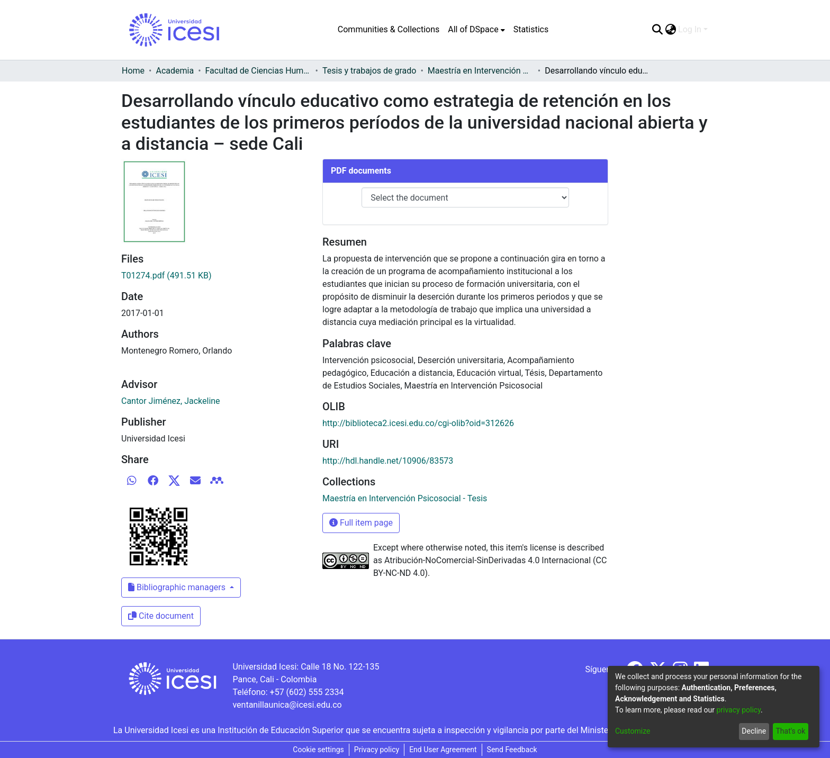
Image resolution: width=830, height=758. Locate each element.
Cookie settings (318, 749)
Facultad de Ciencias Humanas (258, 71)
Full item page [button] (361, 523)
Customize (632, 731)
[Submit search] (657, 29)
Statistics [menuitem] (531, 29)
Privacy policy (376, 749)
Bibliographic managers (178, 587)
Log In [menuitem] (689, 29)
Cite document (161, 616)
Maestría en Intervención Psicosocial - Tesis (481, 71)
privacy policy (738, 710)
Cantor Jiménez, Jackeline (170, 401)
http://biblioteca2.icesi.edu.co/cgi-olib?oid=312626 (418, 423)
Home (133, 71)
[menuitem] (476, 29)
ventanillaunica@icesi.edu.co (286, 705)
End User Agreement (442, 749)
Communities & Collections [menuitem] (388, 29)
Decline (754, 731)
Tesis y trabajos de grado (369, 71)
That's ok (790, 731)
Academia (175, 71)
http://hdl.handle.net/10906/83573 (387, 461)
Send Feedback (512, 749)
